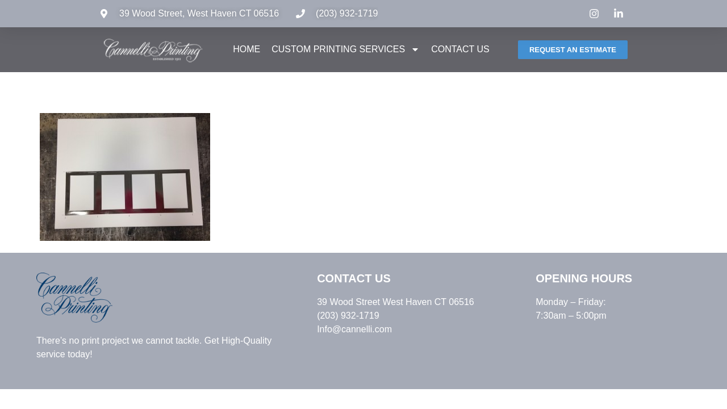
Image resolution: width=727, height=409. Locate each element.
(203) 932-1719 (347, 13)
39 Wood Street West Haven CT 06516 (395, 302)
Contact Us (460, 49)
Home (246, 49)
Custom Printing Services (345, 49)
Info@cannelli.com (354, 329)
